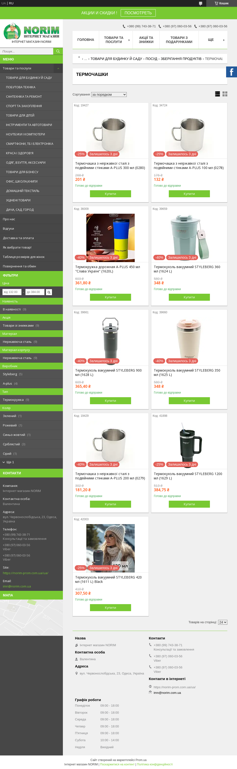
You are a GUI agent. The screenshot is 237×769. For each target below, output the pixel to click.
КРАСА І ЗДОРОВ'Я (19, 153)
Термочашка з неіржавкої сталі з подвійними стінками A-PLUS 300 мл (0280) (110, 165)
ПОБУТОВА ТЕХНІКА (20, 87)
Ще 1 (10, 462)
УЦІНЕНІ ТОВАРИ (18, 200)
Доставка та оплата (18, 238)
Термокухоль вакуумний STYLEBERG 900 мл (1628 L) (108, 372)
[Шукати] (58, 51)
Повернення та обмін (19, 266)
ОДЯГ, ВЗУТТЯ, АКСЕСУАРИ (25, 162)
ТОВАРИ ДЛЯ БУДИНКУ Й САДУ (29, 77)
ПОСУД (151, 59)
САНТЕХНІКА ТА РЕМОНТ (24, 96)
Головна (85, 40)
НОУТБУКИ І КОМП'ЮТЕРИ (25, 134)
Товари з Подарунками (179, 40)
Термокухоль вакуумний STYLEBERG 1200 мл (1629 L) (188, 476)
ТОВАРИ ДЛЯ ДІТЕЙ (20, 115)
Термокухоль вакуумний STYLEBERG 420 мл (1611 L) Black (108, 579)
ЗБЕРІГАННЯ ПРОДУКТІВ (181, 59)
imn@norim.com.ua (17, 586)
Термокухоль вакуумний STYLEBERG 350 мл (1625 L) (187, 372)
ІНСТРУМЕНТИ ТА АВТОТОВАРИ (29, 125)
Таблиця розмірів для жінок (24, 257)
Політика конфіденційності (155, 764)
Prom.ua (141, 760)
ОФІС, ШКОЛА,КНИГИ (21, 181)
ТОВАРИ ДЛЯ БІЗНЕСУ (22, 172)
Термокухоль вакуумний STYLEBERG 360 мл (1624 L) (187, 269)
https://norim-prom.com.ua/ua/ (25, 573)
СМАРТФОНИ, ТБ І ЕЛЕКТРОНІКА (29, 143)
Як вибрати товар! (17, 247)
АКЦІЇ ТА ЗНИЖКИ (146, 40)
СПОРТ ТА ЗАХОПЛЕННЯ (24, 106)
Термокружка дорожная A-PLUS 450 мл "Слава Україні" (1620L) (107, 269)
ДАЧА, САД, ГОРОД (20, 209)
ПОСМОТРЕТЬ (138, 13)
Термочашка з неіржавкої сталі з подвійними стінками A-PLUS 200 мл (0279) (110, 476)
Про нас (9, 219)
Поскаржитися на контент (117, 764)
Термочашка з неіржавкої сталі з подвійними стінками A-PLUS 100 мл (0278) (189, 165)
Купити (110, 193)
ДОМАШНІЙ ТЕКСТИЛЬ (22, 191)
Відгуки (8, 228)
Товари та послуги (17, 68)
